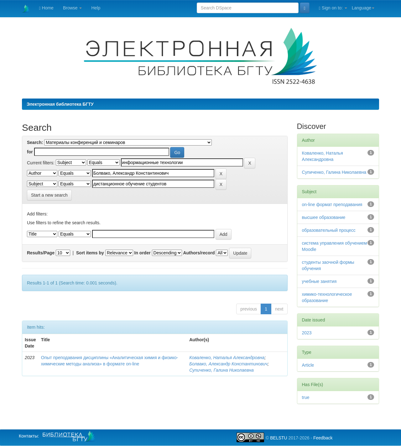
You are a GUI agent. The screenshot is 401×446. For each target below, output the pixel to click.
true (306, 397)
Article (308, 365)
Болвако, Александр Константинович (228, 363)
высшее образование (324, 217)
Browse (72, 7)
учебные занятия (319, 281)
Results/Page (41, 252)
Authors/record (199, 252)
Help (95, 7)
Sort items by (90, 252)
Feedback (322, 437)
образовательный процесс (329, 230)
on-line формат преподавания (332, 204)
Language (363, 7)
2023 (307, 332)
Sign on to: (333, 8)
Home (46, 8)
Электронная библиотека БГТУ (60, 104)
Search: (35, 142)
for (30, 151)
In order (142, 252)
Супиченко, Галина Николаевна (221, 370)
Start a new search (49, 195)
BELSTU (278, 437)
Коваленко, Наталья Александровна (226, 357)
